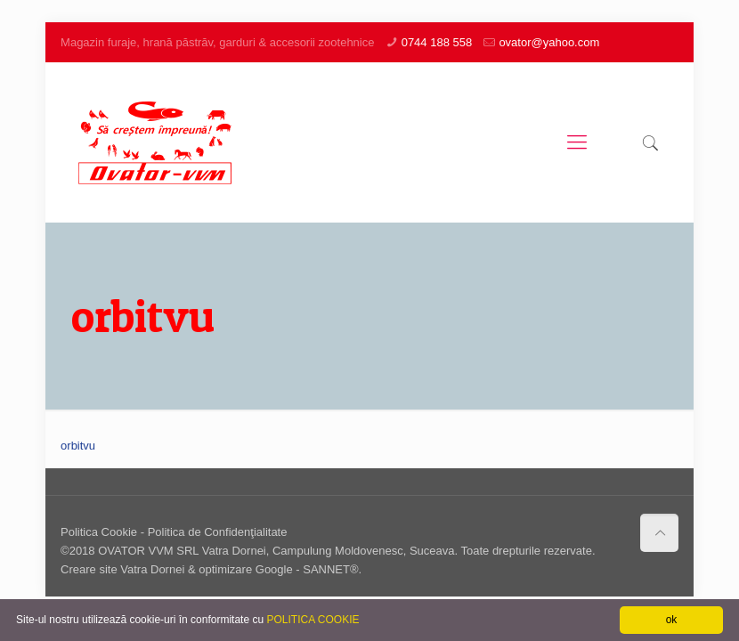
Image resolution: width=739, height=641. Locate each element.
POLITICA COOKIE (312, 619)
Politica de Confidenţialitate (218, 532)
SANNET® (330, 569)
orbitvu (78, 445)
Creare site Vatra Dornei (122, 569)
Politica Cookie (99, 532)
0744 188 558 (437, 42)
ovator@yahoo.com (549, 42)
